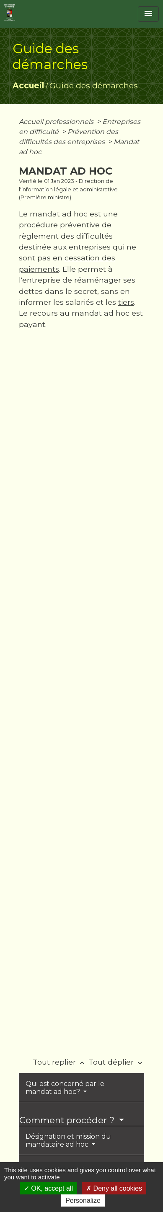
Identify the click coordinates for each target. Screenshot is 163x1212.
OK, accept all (48, 1188)
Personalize (83, 1200)
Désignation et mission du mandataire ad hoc (68, 1140)
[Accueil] (9, 12)
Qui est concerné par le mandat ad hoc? (65, 1088)
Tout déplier (116, 1062)
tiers (126, 302)
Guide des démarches (93, 85)
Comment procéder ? (68, 1120)
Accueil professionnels (57, 122)
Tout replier (60, 1062)
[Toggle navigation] (148, 14)
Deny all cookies (114, 1188)
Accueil (28, 85)
